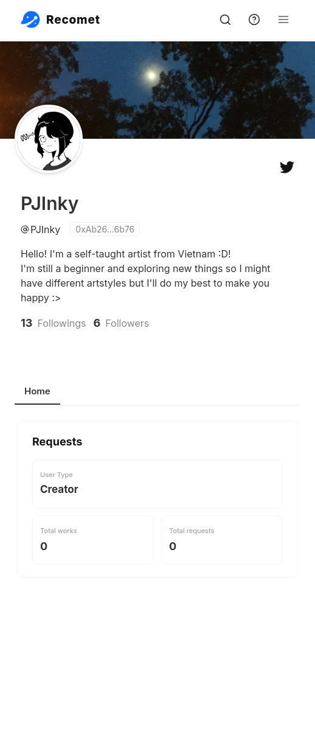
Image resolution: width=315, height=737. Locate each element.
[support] (254, 19)
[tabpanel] (157, 537)
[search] (225, 19)
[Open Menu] (283, 19)
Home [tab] (37, 391)
